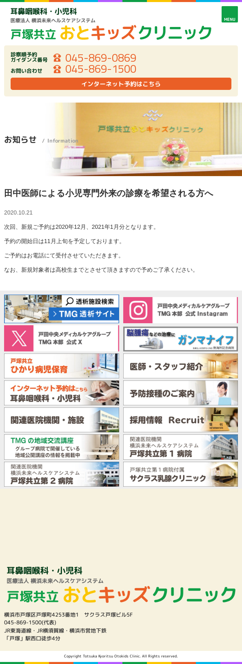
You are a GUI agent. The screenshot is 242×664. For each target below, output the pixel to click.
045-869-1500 (100, 69)
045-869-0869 (100, 58)
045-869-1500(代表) (30, 622)
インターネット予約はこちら (121, 84)
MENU (229, 19)
